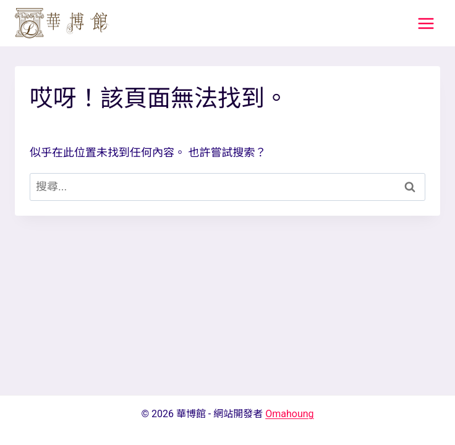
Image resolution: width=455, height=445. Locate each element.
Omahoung (289, 414)
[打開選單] (425, 23)
